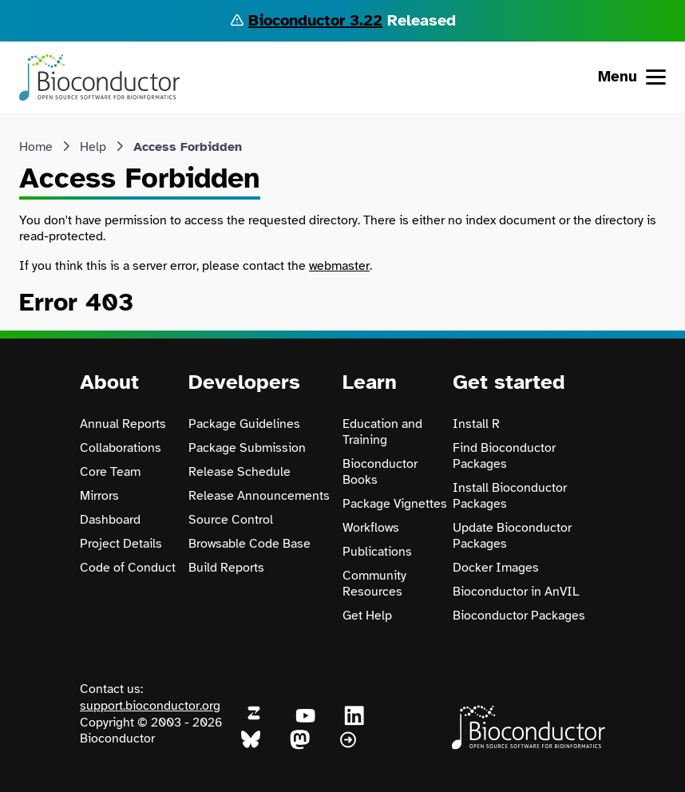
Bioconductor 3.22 (315, 20)
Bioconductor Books (380, 472)
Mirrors (99, 496)
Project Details (121, 544)
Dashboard (110, 520)
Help (93, 147)
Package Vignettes (394, 504)
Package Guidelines (244, 424)
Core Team (110, 472)
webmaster (339, 266)
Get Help (367, 616)
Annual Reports (123, 424)
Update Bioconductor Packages (512, 536)
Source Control (230, 520)
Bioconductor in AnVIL (516, 592)
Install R (476, 424)
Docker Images (496, 568)
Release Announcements (259, 496)
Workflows (370, 528)
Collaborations (120, 448)
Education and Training (382, 432)
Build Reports (226, 568)
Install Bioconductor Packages (510, 496)
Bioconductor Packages (519, 616)
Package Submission (247, 448)
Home (36, 147)
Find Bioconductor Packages (504, 456)
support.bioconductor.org (150, 706)
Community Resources (374, 584)
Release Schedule (239, 472)
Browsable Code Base (249, 544)
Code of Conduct (128, 568)
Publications (377, 552)
